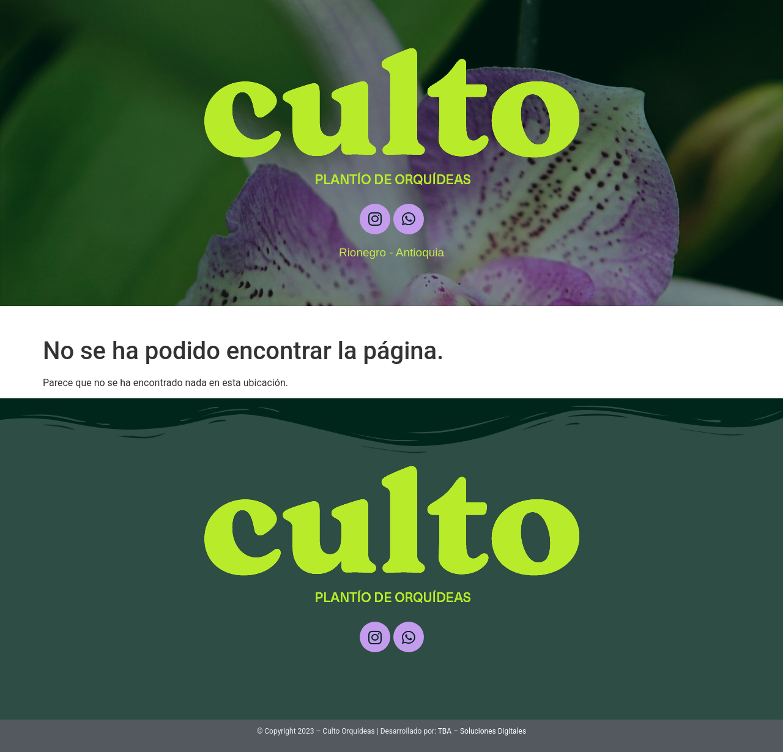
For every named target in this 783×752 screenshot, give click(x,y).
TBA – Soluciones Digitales (482, 731)
